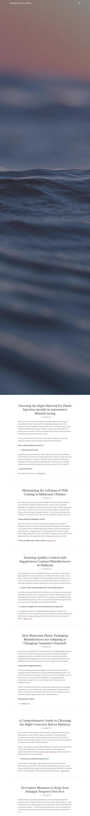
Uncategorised (46, 417)
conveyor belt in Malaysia (48, 752)
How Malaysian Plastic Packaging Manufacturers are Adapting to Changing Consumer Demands (45, 639)
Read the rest (41, 473)
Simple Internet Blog (20, 3)
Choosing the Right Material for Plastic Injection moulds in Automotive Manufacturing (45, 409)
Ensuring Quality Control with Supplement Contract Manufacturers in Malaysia (45, 561)
